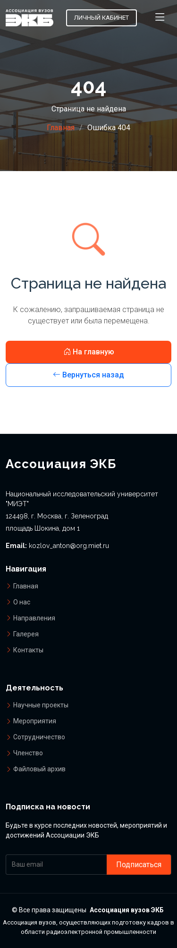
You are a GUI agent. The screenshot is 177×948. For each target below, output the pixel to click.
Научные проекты (40, 705)
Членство (28, 753)
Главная (61, 127)
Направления (34, 618)
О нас (21, 602)
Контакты (28, 650)
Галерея (26, 634)
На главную (88, 351)
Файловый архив (39, 769)
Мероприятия (34, 721)
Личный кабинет (101, 17)
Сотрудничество (39, 737)
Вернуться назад (88, 374)
